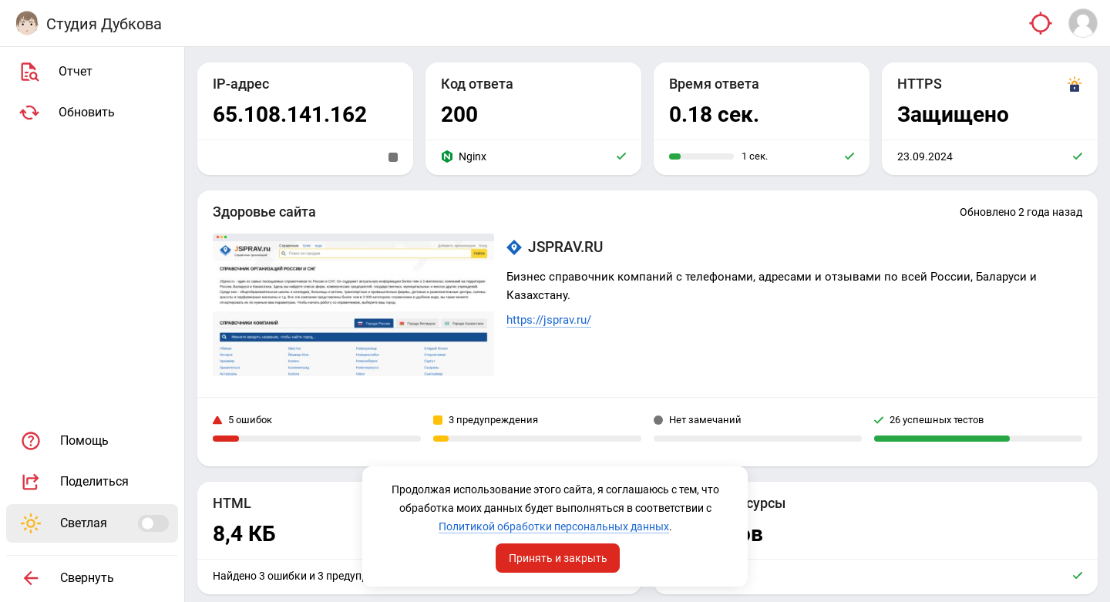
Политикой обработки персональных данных (554, 526)
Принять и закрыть (558, 558)
